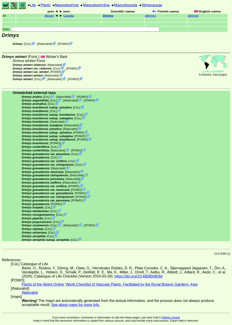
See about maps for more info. (75, 305)
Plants (45, 5)
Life (33, 5)
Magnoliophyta (67, 5)
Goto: (81, 29)
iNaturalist (44, 43)
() (150, 15)
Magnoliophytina (96, 5)
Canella (68, 15)
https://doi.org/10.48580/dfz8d (138, 276)
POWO (63, 43)
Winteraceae (152, 5)
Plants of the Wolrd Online (43, 284)
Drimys (108, 15)
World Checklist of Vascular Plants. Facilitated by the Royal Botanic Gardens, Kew (132, 284)
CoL (27, 43)
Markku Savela (171, 317)
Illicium (49, 15)
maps (222, 74)
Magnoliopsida (125, 5)
